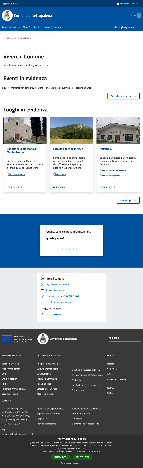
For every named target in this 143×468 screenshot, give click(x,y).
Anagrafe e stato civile (47, 363)
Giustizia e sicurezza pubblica (86, 369)
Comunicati (112, 368)
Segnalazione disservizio (48, 413)
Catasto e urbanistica (47, 388)
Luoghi (110, 387)
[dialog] (71, 451)
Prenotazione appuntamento (50, 408)
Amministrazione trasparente (86, 408)
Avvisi (110, 373)
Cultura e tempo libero (47, 368)
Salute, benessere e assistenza (86, 385)
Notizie (110, 363)
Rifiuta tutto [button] (82, 457)
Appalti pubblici (44, 383)
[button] (71, 463)
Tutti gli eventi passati (123, 96)
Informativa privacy (81, 413)
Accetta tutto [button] (61, 457)
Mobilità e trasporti (46, 393)
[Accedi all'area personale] (127, 3)
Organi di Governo (10, 363)
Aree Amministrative (12, 368)
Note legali (77, 418)
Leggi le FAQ (43, 418)
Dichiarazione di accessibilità (85, 423)
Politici (5, 383)
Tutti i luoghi (128, 200)
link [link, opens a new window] (98, 451)
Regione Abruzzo (10, 3)
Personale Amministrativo (14, 388)
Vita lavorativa (44, 373)
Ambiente (76, 380)
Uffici (4, 373)
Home (8, 37)
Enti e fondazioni (10, 378)
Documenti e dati (10, 393)
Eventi (110, 392)
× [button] (140, 438)
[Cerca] (138, 15)
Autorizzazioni (79, 390)
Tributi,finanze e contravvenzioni (87, 374)
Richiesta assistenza (46, 423)
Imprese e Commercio (47, 378)
